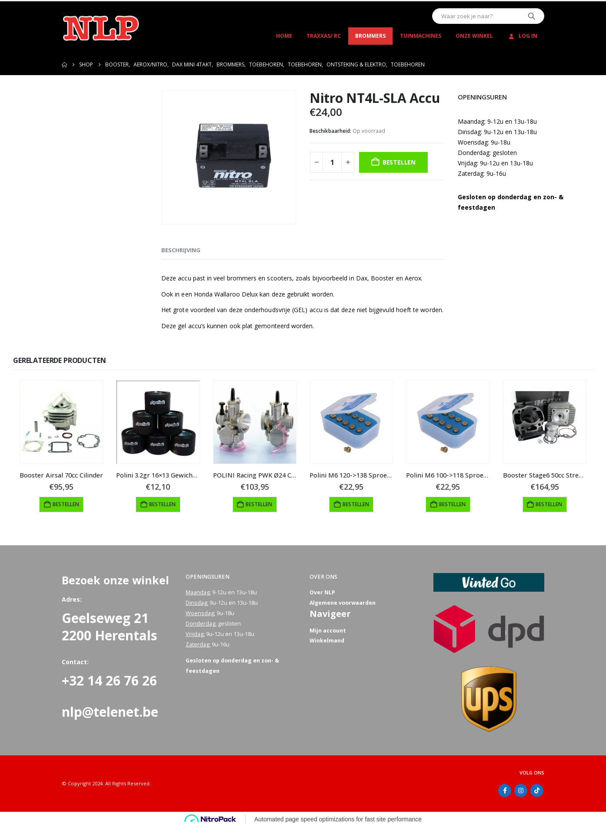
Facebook (504, 790)
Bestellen (399, 162)
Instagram (520, 790)
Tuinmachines (420, 36)
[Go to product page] (61, 422)
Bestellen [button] (66, 504)
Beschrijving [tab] (180, 250)
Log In (522, 36)
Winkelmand (327, 641)
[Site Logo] (101, 28)
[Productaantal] (332, 162)
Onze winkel (474, 36)
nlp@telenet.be (110, 712)
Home (284, 36)
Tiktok (536, 790)
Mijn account (328, 631)
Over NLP (323, 592)
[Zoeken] (531, 16)
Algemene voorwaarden (343, 602)
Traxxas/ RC (323, 36)
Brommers (370, 36)
